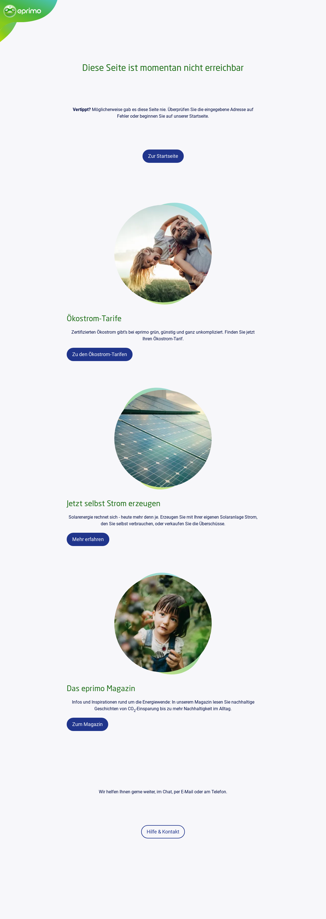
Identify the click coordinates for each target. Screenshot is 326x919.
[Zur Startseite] (28, 11)
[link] (163, 156)
